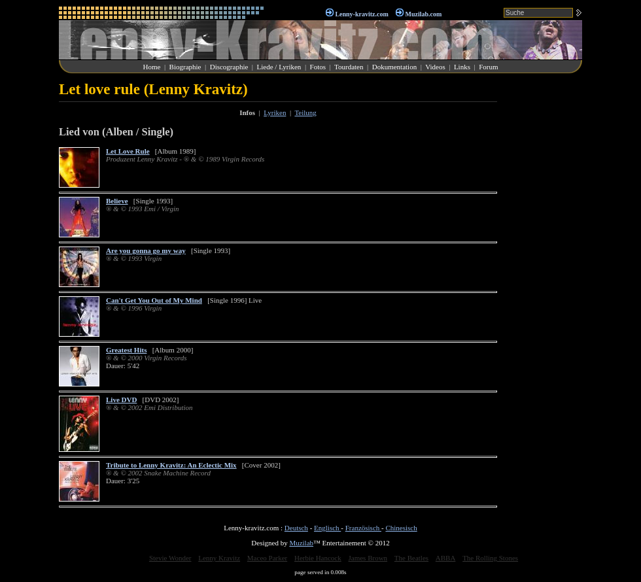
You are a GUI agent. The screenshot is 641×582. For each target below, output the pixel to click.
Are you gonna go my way (146, 250)
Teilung (305, 112)
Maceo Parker (267, 558)
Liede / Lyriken (279, 67)
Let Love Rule (128, 151)
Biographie (185, 67)
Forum (488, 67)
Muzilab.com (424, 14)
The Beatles (411, 558)
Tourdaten (348, 67)
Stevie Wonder (170, 558)
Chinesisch (401, 528)
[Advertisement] (543, 277)
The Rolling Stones (490, 558)
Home (152, 67)
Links (462, 67)
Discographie (229, 67)
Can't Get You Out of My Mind (154, 300)
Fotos (318, 67)
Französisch (363, 528)
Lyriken (275, 112)
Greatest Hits (126, 350)
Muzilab (301, 543)
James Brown (368, 558)
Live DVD (121, 399)
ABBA (446, 558)
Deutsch (296, 528)
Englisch (327, 528)
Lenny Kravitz (219, 558)
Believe (117, 201)
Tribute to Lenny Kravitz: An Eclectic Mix (171, 465)
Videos (435, 67)
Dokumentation (394, 67)
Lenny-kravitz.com (361, 14)
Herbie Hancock (317, 558)
